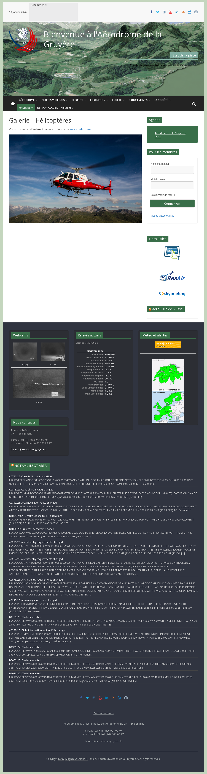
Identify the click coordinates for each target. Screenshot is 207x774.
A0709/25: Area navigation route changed (33, 502)
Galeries (24, 107)
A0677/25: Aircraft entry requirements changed (36, 559)
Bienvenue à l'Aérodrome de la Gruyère (103, 39)
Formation (97, 100)
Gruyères (160, 346)
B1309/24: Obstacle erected (25, 647)
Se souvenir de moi (161, 194)
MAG (61, 758)
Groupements (138, 100)
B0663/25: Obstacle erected (25, 660)
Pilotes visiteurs (53, 100)
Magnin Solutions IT (76, 758)
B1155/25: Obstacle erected (25, 617)
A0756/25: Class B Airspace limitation (30, 476)
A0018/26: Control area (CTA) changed (31, 489)
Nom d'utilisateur (160, 163)
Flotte (117, 100)
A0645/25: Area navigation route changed (33, 600)
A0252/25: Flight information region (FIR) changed (37, 630)
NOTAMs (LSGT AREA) (31, 465)
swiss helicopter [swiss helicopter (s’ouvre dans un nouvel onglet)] (80, 129)
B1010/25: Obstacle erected (25, 673)
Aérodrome (27, 100)
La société (161, 100)
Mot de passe (158, 179)
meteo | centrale (164, 343)
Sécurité (77, 100)
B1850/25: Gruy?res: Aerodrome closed (31, 529)
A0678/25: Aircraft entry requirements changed (36, 579)
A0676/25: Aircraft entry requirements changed (36, 542)
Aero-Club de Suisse (167, 309)
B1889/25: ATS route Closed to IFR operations (35, 515)
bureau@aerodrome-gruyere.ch (29, 449)
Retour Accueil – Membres (55, 107)
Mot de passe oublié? (162, 215)
